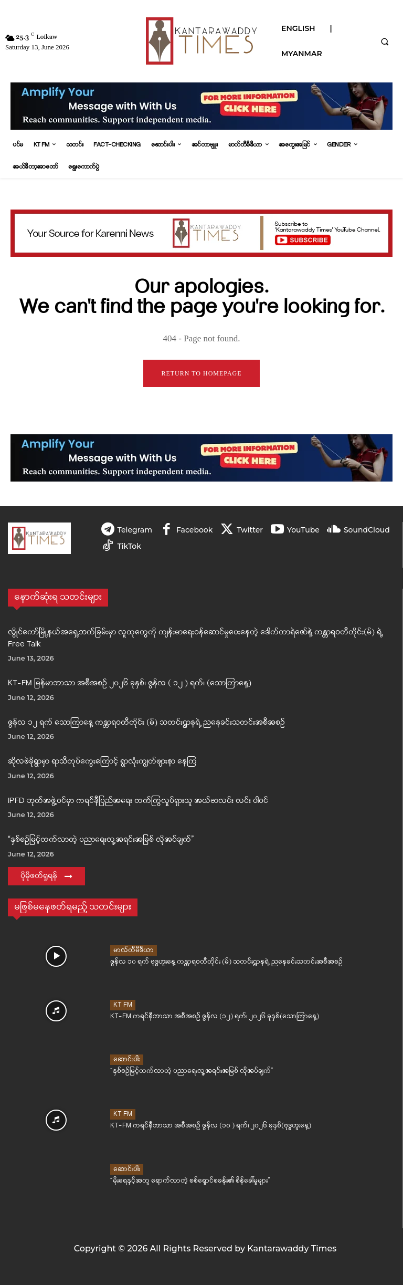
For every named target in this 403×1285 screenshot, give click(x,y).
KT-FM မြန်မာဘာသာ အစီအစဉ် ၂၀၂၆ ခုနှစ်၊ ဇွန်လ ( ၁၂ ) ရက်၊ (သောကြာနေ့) (129, 683)
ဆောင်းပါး (126, 1060)
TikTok (129, 546)
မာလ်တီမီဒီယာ (133, 951)
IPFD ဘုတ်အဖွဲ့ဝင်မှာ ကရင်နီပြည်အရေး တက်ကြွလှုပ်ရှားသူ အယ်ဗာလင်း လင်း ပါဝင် (138, 801)
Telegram (135, 530)
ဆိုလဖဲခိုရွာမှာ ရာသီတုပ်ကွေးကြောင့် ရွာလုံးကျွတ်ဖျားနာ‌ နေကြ (102, 761)
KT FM (122, 1005)
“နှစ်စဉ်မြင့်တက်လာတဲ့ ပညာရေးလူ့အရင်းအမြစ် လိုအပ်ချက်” (101, 839)
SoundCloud (367, 530)
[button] (385, 41)
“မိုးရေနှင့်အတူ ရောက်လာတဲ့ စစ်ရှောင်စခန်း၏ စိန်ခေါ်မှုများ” (180, 1180)
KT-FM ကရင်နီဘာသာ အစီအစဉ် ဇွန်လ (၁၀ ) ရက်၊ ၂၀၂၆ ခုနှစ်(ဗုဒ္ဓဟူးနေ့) (200, 1125)
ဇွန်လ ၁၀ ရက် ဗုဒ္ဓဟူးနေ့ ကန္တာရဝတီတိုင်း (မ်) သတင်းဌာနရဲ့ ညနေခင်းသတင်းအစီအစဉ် (213, 961)
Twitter (250, 530)
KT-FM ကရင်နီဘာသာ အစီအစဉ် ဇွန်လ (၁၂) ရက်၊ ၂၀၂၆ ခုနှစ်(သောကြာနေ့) (203, 1016)
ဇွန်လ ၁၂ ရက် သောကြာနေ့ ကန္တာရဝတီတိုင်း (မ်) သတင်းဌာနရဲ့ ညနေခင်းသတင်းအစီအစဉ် (146, 722)
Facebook (194, 530)
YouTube (303, 530)
